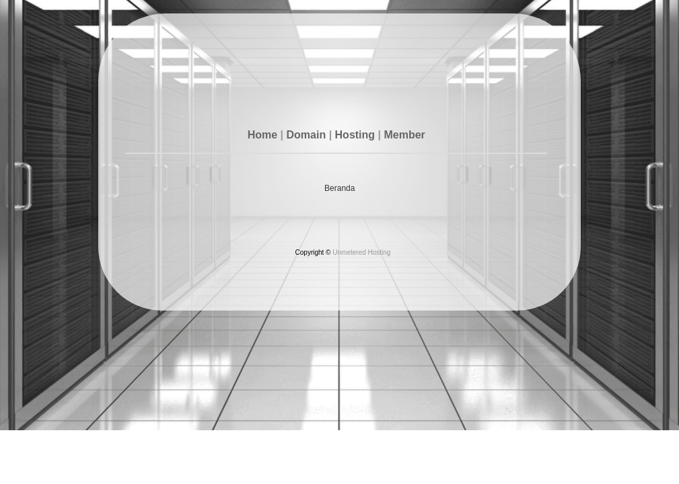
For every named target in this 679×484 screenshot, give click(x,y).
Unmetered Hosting (361, 252)
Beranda (339, 188)
